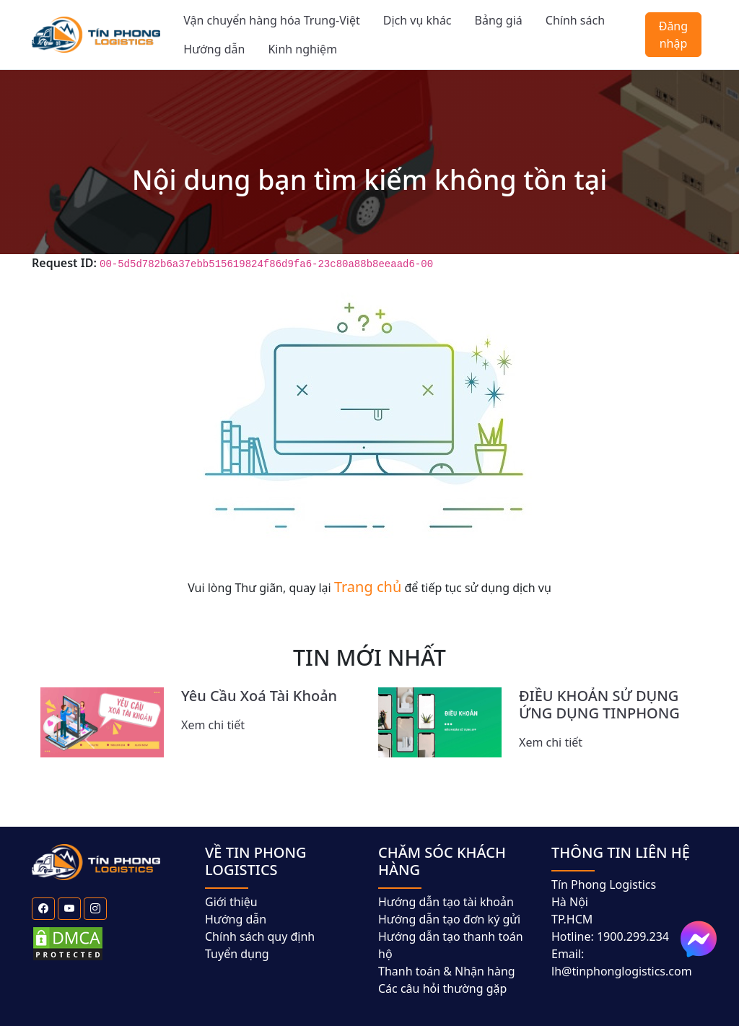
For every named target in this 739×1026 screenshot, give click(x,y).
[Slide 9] (460, 772)
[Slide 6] (382, 772)
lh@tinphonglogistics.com (621, 971)
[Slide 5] (356, 772)
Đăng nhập (673, 34)
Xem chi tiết (213, 725)
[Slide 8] (434, 772)
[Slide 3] (304, 772)
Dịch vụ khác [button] (417, 20)
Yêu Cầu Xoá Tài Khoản (259, 695)
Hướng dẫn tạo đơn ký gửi (449, 919)
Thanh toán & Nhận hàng (446, 971)
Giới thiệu (231, 902)
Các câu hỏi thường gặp (442, 988)
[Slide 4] (330, 772)
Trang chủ (367, 586)
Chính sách (575, 20)
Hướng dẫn (214, 49)
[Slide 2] (278, 772)
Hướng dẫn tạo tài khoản (446, 902)
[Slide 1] (252, 772)
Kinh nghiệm (302, 49)
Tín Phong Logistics (603, 884)
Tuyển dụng (237, 954)
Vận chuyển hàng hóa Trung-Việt (271, 20)
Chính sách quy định (260, 936)
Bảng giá (498, 20)
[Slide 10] (486, 772)
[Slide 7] (408, 772)
